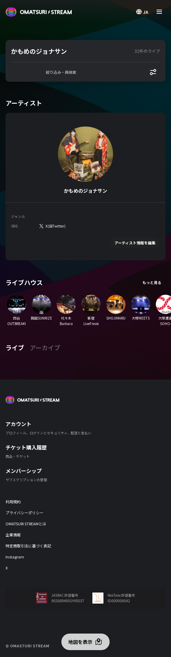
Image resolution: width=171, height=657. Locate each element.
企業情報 (13, 534)
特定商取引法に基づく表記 (28, 545)
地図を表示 (80, 641)
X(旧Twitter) (56, 226)
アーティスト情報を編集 (134, 242)
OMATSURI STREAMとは (26, 523)
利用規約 (13, 501)
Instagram (15, 556)
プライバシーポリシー (24, 512)
